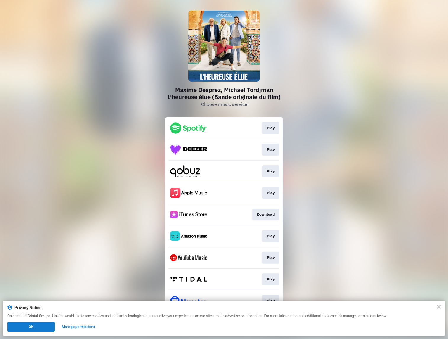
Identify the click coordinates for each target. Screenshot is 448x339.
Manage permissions (78, 327)
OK (31, 327)
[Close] (439, 306)
